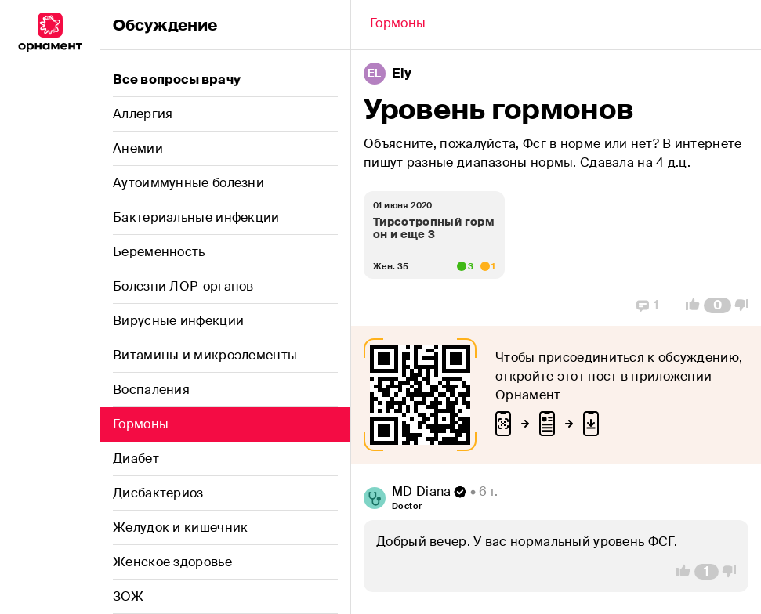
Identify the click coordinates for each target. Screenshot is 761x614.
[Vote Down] (746, 305)
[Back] (398, 25)
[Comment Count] (717, 305)
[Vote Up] (688, 305)
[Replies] (648, 305)
